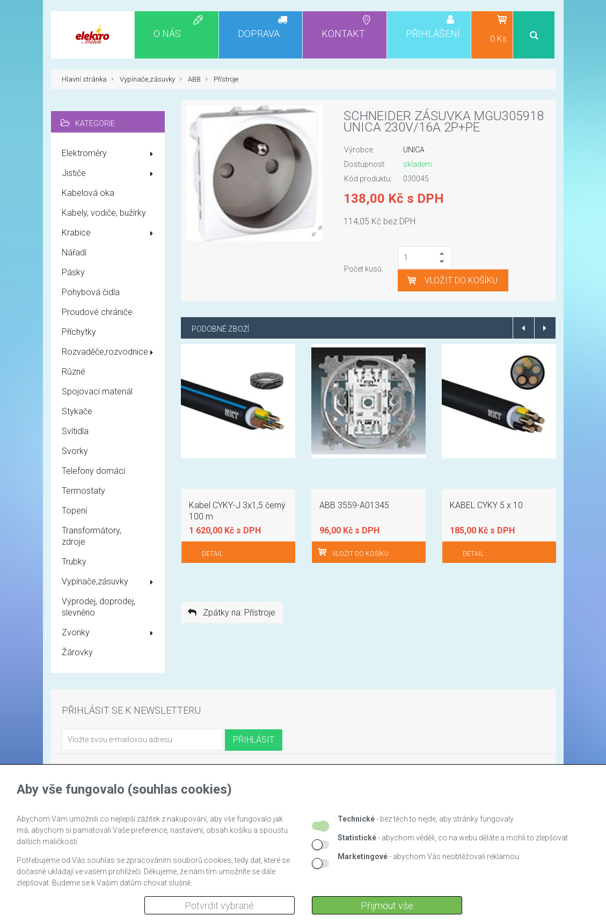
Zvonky (109, 633)
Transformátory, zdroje (91, 536)
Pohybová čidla (91, 292)
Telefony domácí (93, 471)
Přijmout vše (387, 905)
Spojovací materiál (97, 391)
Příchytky (79, 332)
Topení (74, 511)
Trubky (74, 561)
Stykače (77, 411)
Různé (73, 372)
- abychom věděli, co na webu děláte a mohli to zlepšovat (453, 837)
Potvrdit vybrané (219, 905)
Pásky (73, 272)
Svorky (75, 451)
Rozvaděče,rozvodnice (109, 352)
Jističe (109, 174)
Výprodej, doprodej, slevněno (98, 607)
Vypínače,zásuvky (109, 582)
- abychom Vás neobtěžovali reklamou (428, 856)
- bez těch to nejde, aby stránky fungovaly (426, 819)
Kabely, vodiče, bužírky (104, 213)
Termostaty (83, 491)
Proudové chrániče (97, 312)
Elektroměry (109, 154)
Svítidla (75, 431)
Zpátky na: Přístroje (230, 612)
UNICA (414, 149)
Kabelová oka (88, 193)
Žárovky (77, 652)
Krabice (109, 233)
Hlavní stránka (84, 79)
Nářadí (74, 252)
